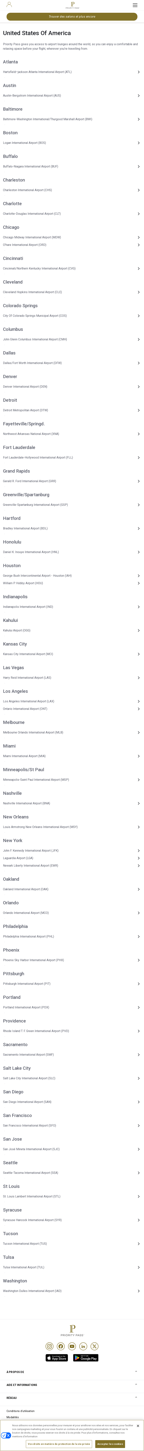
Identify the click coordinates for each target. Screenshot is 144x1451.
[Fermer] (138, 1433)
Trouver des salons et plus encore (72, 16)
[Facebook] (61, 1346)
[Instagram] (49, 1346)
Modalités (13, 1417)
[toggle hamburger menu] (135, 5)
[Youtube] (72, 1346)
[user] (9, 4)
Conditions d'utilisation (21, 1411)
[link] (57, 1358)
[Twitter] (94, 1346)
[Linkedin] (83, 1346)
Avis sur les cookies (19, 1423)
